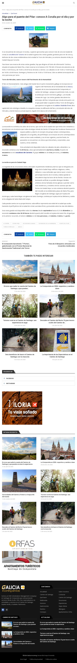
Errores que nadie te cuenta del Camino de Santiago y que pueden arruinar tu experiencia (17, 463)
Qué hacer (43, 597)
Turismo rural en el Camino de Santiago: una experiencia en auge (55, 495)
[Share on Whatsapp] (40, 28)
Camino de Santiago (46, 594)
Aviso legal (23, 659)
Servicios (43, 603)
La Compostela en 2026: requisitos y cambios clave (58, 462)
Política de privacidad (36, 659)
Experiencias (63, 603)
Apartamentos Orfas (65, 612)
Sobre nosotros (64, 591)
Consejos (43, 612)
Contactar (62, 594)
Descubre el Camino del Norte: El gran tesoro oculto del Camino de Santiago (17, 528)
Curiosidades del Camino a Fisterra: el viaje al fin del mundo (18, 495)
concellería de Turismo (16, 55)
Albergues (62, 609)
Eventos (42, 609)
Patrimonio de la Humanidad (47, 223)
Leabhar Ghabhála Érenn (62, 106)
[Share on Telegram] (51, 28)
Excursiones (62, 600)
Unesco (69, 87)
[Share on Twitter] (29, 28)
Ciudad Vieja (15, 223)
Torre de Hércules (8, 227)
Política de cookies (51, 659)
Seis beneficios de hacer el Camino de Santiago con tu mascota (56, 528)
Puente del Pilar (64, 223)
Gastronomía (44, 606)
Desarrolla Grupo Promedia (45, 655)
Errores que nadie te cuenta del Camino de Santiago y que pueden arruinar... (24, 624)
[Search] (74, 3)
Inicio (3, 10)
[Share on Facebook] (20, 28)
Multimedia (43, 600)
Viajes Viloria (63, 606)
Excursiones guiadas (29, 223)
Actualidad (43, 591)
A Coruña (6, 223)
